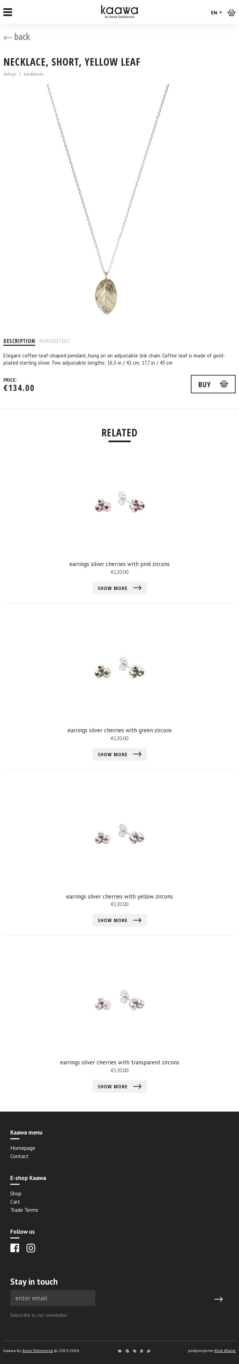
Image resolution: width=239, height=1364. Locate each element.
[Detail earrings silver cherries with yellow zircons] (119, 861)
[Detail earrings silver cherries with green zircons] (119, 694)
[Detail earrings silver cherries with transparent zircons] (119, 1027)
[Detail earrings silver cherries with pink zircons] (119, 528)
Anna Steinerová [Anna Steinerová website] (37, 1350)
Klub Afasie (225, 1350)
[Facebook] (14, 1248)
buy (204, 384)
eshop (9, 74)
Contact (19, 1156)
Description (19, 341)
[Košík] (231, 12)
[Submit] (218, 1299)
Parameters (54, 341)
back (16, 36)
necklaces (34, 74)
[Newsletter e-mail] (52, 1298)
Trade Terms (24, 1209)
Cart (15, 1201)
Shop (16, 1193)
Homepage (22, 1147)
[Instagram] (30, 1248)
